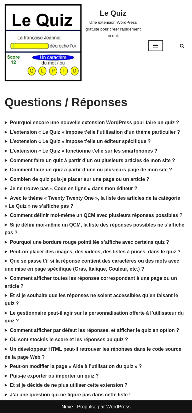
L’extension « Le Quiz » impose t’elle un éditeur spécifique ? (80, 141)
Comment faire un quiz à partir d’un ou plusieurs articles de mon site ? (92, 160)
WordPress (118, 406)
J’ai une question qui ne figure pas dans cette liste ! (70, 394)
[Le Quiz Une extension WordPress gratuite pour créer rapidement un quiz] (113, 23)
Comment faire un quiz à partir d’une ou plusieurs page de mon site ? (91, 169)
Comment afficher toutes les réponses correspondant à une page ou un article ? (91, 282)
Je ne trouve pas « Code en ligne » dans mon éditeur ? (73, 188)
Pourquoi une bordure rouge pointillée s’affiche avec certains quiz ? (89, 242)
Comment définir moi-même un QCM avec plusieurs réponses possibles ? (96, 215)
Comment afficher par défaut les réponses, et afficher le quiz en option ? (94, 330)
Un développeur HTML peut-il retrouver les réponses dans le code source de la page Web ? (93, 353)
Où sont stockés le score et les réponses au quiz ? (69, 339)
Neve (67, 406)
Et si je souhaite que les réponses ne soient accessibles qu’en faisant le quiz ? (91, 299)
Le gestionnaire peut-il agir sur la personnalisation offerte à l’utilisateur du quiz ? (94, 317)
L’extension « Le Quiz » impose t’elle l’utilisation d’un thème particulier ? (95, 132)
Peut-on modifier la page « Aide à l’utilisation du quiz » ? (76, 366)
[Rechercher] (182, 45)
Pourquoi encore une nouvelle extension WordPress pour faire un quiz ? (94, 122)
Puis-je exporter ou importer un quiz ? (54, 375)
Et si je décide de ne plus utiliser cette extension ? (68, 385)
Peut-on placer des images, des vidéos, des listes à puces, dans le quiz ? (95, 251)
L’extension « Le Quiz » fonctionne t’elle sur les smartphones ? (83, 150)
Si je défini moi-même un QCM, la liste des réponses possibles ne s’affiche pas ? (94, 228)
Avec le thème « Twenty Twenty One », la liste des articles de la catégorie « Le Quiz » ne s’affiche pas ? (92, 202)
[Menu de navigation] (155, 45)
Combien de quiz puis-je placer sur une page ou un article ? (79, 179)
